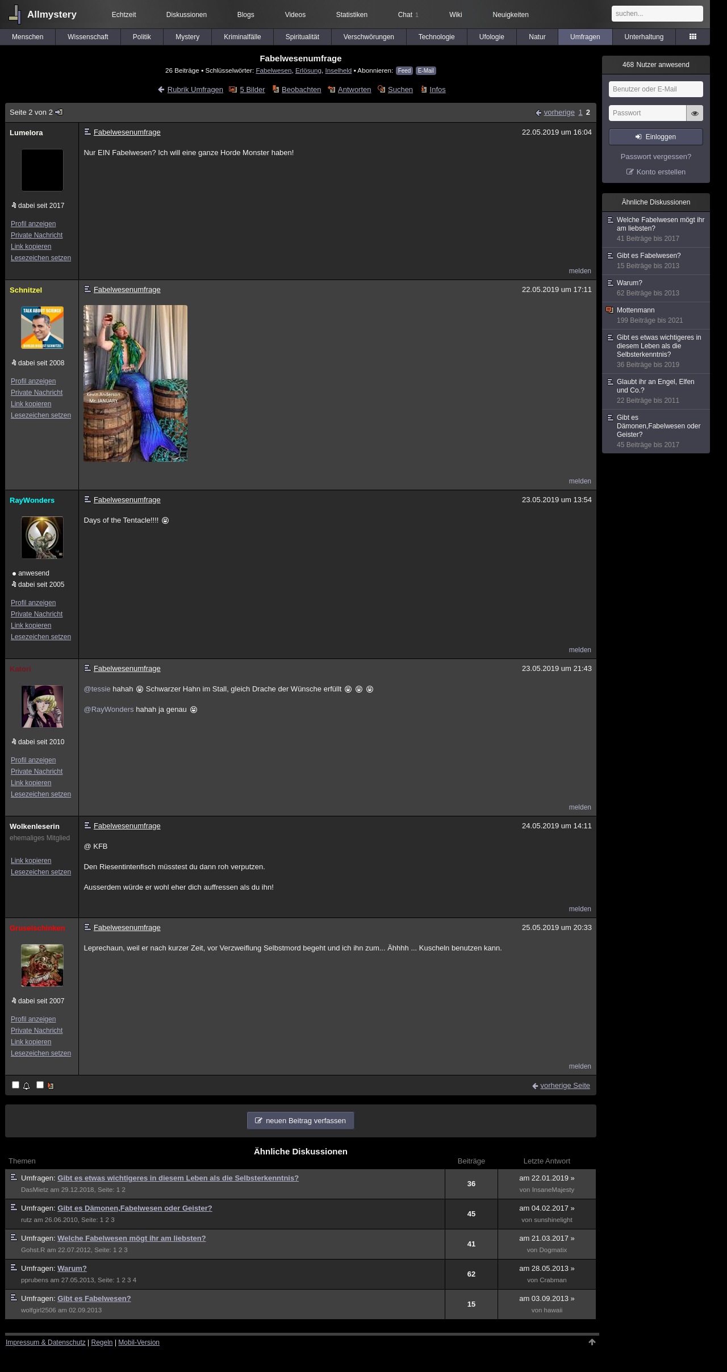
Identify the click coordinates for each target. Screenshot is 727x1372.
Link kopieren (31, 247)
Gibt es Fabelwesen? (94, 1298)
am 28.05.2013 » (547, 1268)
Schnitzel (26, 290)
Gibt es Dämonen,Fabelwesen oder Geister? (134, 1208)
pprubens (34, 1280)
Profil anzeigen (33, 224)
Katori (20, 669)
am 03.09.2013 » (547, 1298)
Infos (438, 89)
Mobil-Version (139, 1342)
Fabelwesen (273, 70)
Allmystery (52, 14)
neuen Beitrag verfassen (306, 1120)
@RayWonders (108, 709)
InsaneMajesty (553, 1189)
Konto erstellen (661, 172)
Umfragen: (39, 1178)
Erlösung (308, 70)
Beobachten (301, 89)
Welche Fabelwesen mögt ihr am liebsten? (131, 1238)
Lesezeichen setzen (41, 258)
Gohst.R (33, 1249)
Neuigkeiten (511, 15)
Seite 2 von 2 (37, 112)
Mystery (187, 37)
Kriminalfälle (242, 37)
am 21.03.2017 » (547, 1238)
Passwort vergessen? (656, 156)
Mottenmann (656, 315)
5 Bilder (252, 89)
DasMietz (34, 1189)
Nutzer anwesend (656, 65)
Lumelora (26, 132)
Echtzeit (124, 15)
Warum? (72, 1268)
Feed (404, 71)
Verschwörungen (369, 37)
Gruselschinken (37, 928)
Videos (295, 15)
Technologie (437, 37)
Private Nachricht (36, 235)
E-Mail (426, 71)
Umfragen (585, 37)
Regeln (102, 1342)
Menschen (27, 37)
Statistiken (351, 15)
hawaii (553, 1310)
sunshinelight (553, 1219)
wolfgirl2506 (38, 1310)
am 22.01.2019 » (547, 1178)
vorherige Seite (565, 1085)
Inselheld (338, 70)
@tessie (96, 689)
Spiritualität (302, 37)
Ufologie (491, 37)
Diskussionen (186, 15)
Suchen (400, 89)
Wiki (455, 15)
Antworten (354, 89)
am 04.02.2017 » (547, 1208)
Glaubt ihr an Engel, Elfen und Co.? (656, 391)
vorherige (559, 112)
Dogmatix (553, 1249)
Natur (537, 37)
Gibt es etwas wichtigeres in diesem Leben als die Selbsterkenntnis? (178, 1178)
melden (580, 271)
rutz (26, 1219)
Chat (408, 15)
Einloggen (661, 137)
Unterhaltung (644, 37)
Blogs (245, 15)
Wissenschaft (88, 37)
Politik (142, 37)
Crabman (553, 1280)
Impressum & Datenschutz (46, 1342)
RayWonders (32, 500)
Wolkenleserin (35, 826)
